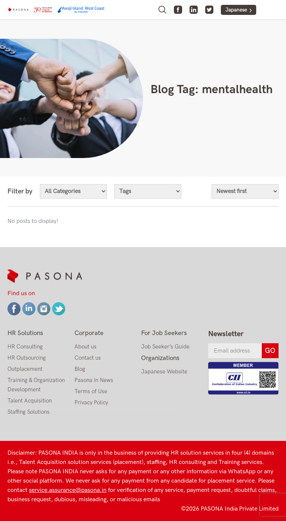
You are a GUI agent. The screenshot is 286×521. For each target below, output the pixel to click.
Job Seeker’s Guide (165, 346)
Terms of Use (90, 391)
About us (85, 346)
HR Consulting (25, 346)
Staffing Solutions (28, 411)
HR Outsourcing (26, 357)
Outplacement (24, 369)
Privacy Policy (91, 402)
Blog (79, 369)
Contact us (87, 357)
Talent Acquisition (29, 400)
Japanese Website (164, 371)
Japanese (236, 10)
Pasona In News (93, 380)
